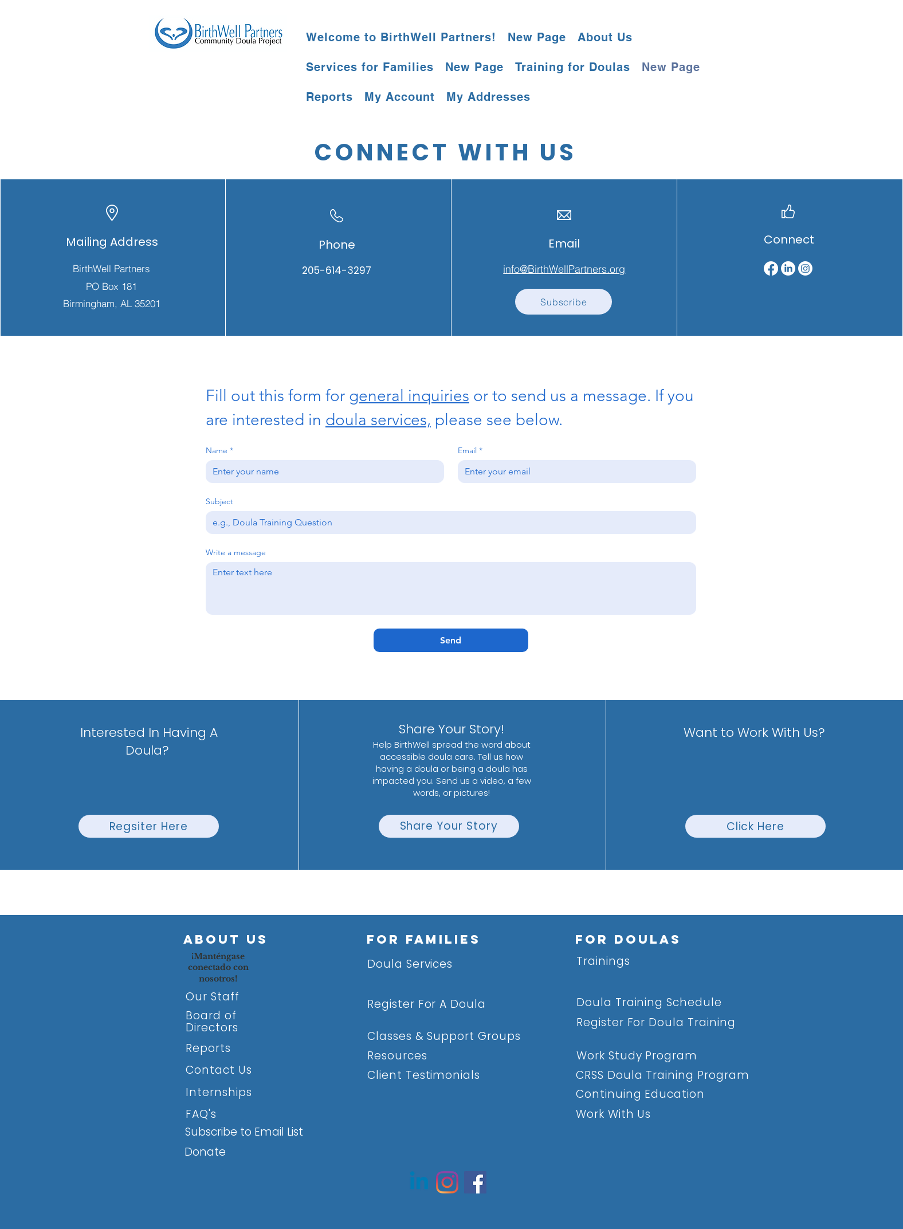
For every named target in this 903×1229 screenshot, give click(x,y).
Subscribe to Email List (244, 1132)
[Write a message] (451, 588)
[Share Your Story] (449, 826)
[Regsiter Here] (148, 826)
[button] (605, 37)
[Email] (573, 471)
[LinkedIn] (788, 268)
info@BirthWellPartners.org (564, 269)
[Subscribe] (563, 302)
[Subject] (447, 522)
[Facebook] (771, 268)
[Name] (321, 471)
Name (219, 451)
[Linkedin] (419, 1182)
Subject (219, 501)
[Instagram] (805, 268)
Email (470, 451)
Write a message (236, 552)
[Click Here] (755, 826)
